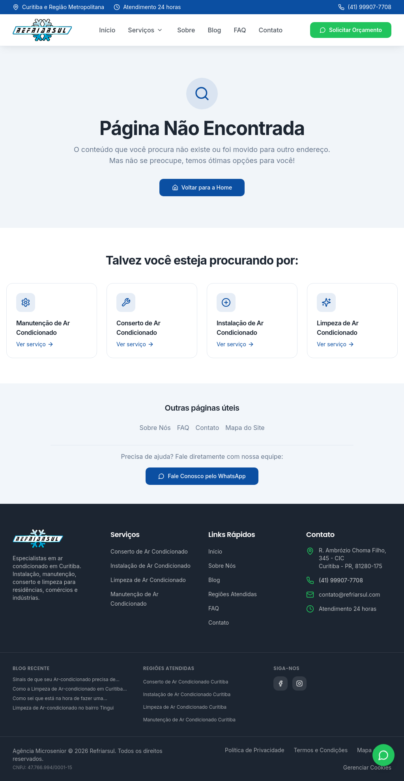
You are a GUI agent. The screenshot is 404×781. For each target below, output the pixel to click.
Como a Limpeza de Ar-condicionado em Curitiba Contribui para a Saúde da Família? (68, 689)
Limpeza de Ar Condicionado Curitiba (184, 707)
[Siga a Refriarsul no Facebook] (280, 683)
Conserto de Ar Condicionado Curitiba (185, 682)
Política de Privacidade (254, 750)
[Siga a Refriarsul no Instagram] (299, 683)
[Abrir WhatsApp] (383, 756)
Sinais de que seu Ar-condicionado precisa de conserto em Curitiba (64, 679)
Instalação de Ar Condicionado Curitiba (187, 694)
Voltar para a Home (202, 187)
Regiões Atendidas (232, 594)
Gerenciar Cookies (367, 767)
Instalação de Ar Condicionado (150, 565)
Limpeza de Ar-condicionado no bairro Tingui (63, 708)
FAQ (240, 30)
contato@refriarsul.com (349, 594)
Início (107, 30)
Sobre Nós (154, 428)
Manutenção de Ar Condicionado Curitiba (189, 720)
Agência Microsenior (39, 750)
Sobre (186, 30)
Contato (271, 30)
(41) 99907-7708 (364, 7)
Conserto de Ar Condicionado (149, 551)
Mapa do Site (244, 428)
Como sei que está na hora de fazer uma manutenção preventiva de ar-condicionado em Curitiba (65, 698)
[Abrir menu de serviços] (160, 30)
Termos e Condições (321, 750)
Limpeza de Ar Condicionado (148, 579)
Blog (214, 30)
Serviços (141, 30)
